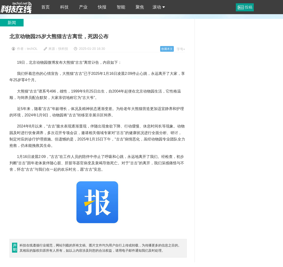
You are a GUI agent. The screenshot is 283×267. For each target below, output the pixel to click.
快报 (102, 7)
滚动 (159, 7)
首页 (45, 7)
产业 (83, 7)
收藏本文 (167, 49)
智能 (121, 7)
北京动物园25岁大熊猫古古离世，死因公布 (16, 7)
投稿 (248, 7)
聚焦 (140, 7)
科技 (64, 7)
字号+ (181, 49)
